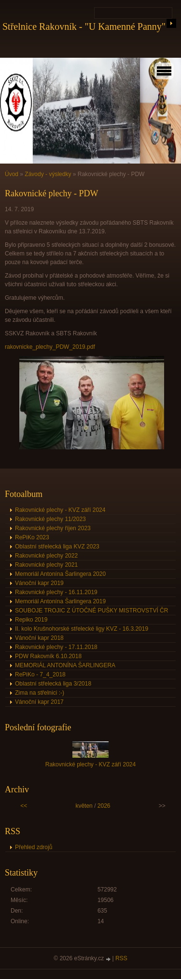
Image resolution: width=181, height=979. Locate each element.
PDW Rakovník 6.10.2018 (48, 656)
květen (83, 805)
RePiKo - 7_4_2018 (40, 674)
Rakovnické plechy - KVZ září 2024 (60, 510)
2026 (104, 805)
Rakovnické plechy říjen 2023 (53, 528)
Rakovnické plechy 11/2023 (50, 519)
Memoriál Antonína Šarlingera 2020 (60, 574)
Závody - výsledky (48, 174)
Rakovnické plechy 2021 (46, 564)
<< (23, 805)
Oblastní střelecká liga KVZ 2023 (57, 546)
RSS (121, 958)
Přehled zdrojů (33, 847)
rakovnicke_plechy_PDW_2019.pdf (50, 346)
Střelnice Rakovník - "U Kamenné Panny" (84, 26)
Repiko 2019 (31, 619)
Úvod (11, 174)
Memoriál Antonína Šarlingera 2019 (60, 601)
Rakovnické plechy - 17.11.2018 (56, 647)
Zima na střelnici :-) (39, 692)
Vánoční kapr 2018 (39, 638)
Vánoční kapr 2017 (39, 702)
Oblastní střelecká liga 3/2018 (53, 683)
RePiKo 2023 (32, 537)
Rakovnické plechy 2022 (46, 555)
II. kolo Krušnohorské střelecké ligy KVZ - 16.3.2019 (81, 628)
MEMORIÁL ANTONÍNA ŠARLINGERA (65, 665)
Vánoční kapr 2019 (39, 583)
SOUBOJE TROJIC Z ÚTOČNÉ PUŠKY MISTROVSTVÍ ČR (91, 610)
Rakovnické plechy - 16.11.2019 (56, 592)
